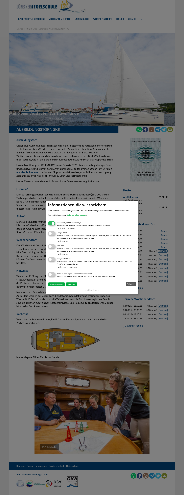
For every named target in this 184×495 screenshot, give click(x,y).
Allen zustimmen (56, 284)
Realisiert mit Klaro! (92, 290)
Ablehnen (131, 284)
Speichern (71, 284)
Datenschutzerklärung (76, 215)
